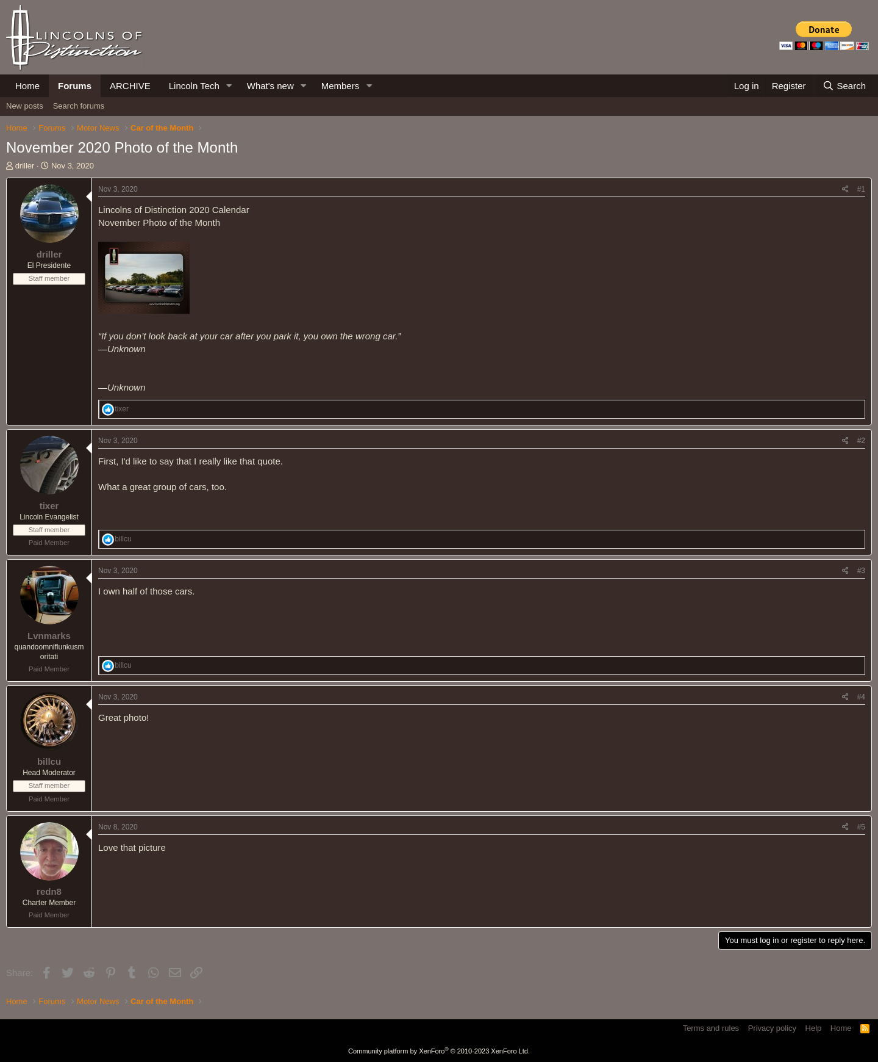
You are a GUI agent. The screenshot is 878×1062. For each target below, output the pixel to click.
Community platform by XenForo (439, 1051)
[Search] (844, 85)
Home (27, 86)
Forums (74, 86)
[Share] (845, 189)
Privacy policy (772, 1028)
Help (813, 1028)
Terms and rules (711, 1028)
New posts (24, 105)
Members (340, 86)
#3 (861, 570)
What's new (270, 86)
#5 (861, 827)
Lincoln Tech (194, 86)
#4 (861, 697)
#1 (861, 189)
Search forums (79, 105)
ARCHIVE (130, 86)
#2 (861, 440)
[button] (229, 85)
